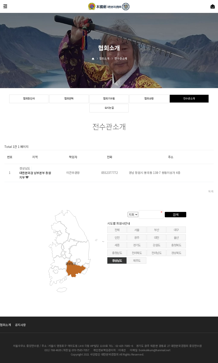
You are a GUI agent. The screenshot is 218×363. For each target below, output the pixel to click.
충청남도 (117, 264)
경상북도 (176, 264)
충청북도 (176, 256)
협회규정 (149, 99)
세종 (117, 256)
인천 (117, 248)
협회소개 (5, 325)
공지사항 (20, 325)
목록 (210, 191)
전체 (117, 240)
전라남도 (156, 264)
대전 (156, 248)
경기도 (137, 256)
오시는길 (109, 108)
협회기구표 (109, 99)
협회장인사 (28, 99)
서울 (136, 240)
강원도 (156, 256)
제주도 (137, 271)
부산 (156, 240)
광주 (136, 248)
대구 (176, 240)
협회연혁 (69, 99)
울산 (176, 248)
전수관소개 (189, 99)
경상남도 (24, 168)
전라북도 (137, 264)
